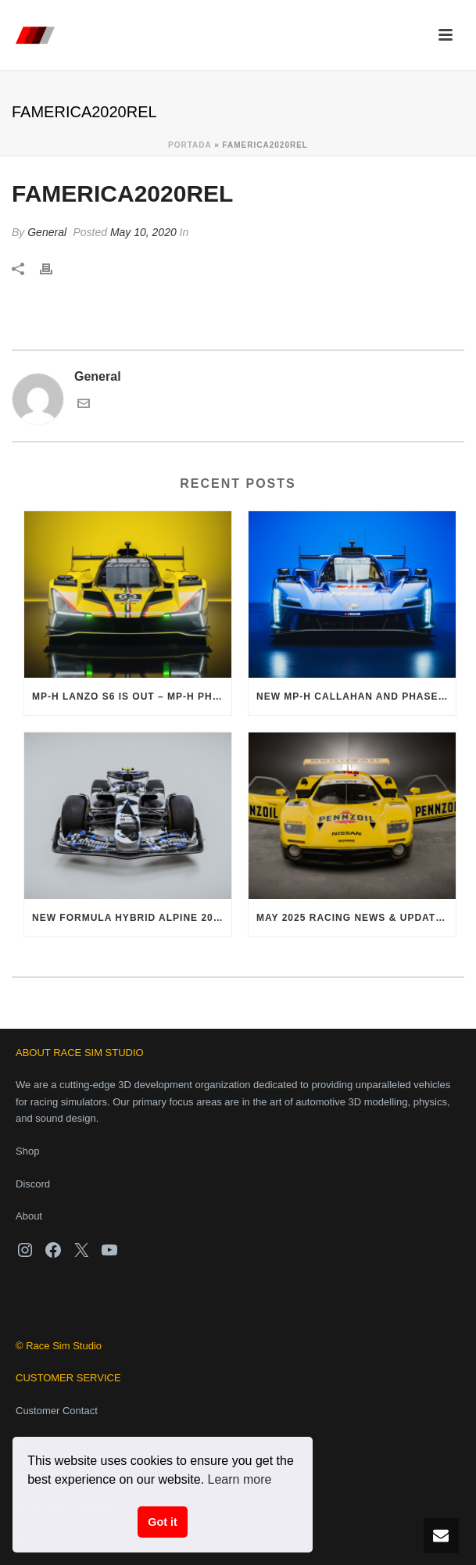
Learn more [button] (240, 1479)
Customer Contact (57, 1410)
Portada (189, 145)
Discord (33, 1184)
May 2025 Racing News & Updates (352, 917)
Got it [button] (162, 1522)
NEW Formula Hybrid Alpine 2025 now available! (131, 917)
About (29, 1216)
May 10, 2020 (143, 232)
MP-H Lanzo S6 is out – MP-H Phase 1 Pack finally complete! (131, 696)
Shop (27, 1151)
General (46, 232)
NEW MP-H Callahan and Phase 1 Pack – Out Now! (356, 696)
